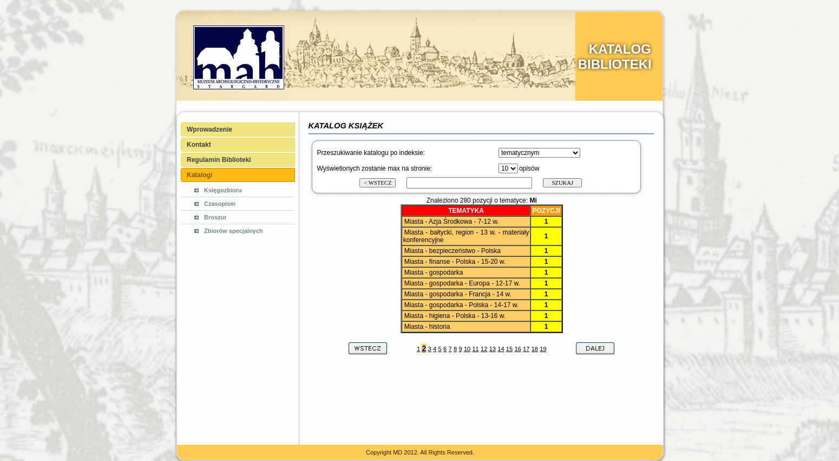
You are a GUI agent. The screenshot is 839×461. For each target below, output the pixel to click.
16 (517, 349)
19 (543, 349)
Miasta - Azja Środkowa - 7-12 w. (451, 221)
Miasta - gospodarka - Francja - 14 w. (458, 294)
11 (475, 349)
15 (509, 349)
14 (500, 349)
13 (492, 349)
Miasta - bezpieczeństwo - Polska (452, 251)
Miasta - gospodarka (433, 272)
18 (535, 349)
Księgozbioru (223, 190)
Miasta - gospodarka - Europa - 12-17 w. (462, 283)
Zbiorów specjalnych (233, 231)
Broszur (215, 217)
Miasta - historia (427, 326)
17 (526, 349)
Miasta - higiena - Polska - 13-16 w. (455, 316)
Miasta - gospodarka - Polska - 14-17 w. (461, 305)
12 (484, 349)
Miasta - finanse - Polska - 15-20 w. (455, 261)
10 (467, 349)
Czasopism (219, 203)
